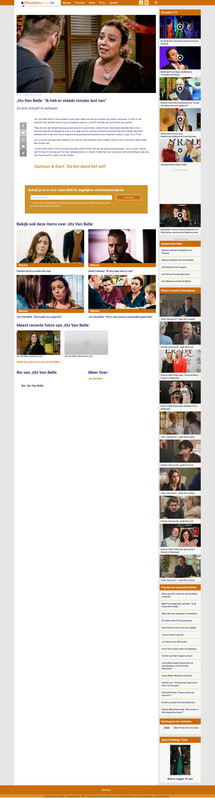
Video (92, 2)
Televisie (80, 2)
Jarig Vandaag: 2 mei (174, 739)
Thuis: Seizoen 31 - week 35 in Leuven (178, 319)
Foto (102, 2)
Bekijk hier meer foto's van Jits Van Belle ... (39, 362)
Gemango (164, 797)
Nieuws (67, 2)
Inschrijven (129, 197)
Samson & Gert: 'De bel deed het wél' (69, 166)
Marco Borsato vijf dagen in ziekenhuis (179, 614)
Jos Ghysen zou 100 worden (174, 642)
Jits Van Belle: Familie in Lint (29, 356)
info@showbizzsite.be (123, 797)
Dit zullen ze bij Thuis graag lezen (177, 620)
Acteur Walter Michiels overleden (177, 676)
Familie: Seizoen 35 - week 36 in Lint (177, 521)
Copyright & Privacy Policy (99, 797)
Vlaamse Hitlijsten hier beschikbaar (178, 260)
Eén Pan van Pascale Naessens (176, 274)
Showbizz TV (169, 12)
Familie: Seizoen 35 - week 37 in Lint (177, 465)
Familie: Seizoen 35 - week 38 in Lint (177, 347)
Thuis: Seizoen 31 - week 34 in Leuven (178, 437)
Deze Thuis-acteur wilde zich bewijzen (179, 649)
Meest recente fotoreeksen (178, 290)
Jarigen (113, 2)
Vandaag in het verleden (176, 721)
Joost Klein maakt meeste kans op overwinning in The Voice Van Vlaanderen (177, 666)
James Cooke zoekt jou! (173, 635)
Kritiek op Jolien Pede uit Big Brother (178, 702)
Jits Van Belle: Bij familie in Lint (78, 356)
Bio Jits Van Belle (32, 385)
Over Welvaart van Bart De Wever (176, 281)
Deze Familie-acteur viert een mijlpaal (179, 628)
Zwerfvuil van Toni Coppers (174, 267)
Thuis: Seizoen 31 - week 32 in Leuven (178, 580)
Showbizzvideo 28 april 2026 (173, 165)
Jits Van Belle (95, 378)
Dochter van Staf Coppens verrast (177, 656)
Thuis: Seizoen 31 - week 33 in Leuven (178, 493)
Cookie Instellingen (143, 797)
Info (83, 797)
